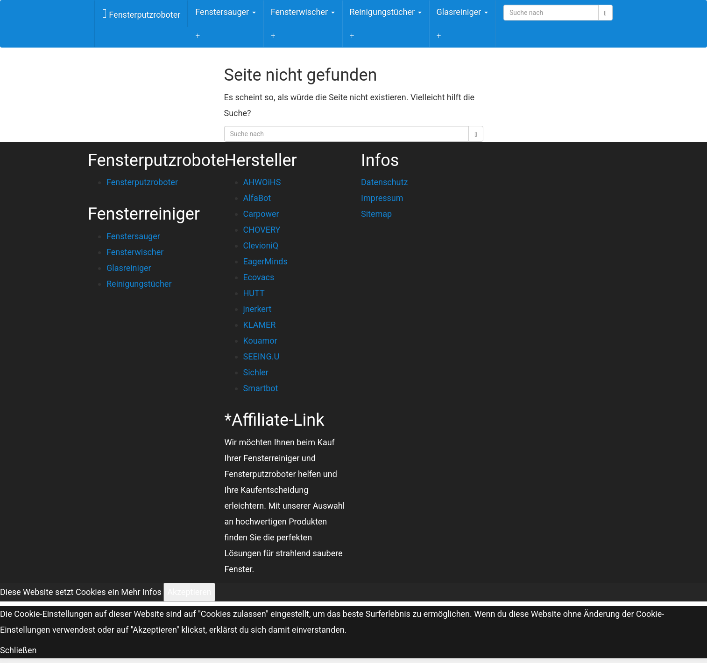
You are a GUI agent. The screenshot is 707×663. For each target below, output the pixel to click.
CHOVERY (262, 230)
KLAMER (259, 325)
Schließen (18, 650)
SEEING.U (261, 356)
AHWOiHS (262, 182)
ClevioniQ (261, 245)
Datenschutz (384, 182)
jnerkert (257, 309)
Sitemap (376, 214)
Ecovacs (259, 277)
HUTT (254, 293)
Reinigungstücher (386, 12)
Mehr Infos (141, 592)
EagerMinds (265, 261)
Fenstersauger (225, 12)
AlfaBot (257, 198)
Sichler (256, 372)
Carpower (261, 214)
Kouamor (260, 340)
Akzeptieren (189, 592)
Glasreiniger (462, 12)
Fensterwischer (303, 12)
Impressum (382, 198)
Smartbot (260, 388)
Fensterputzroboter (141, 13)
